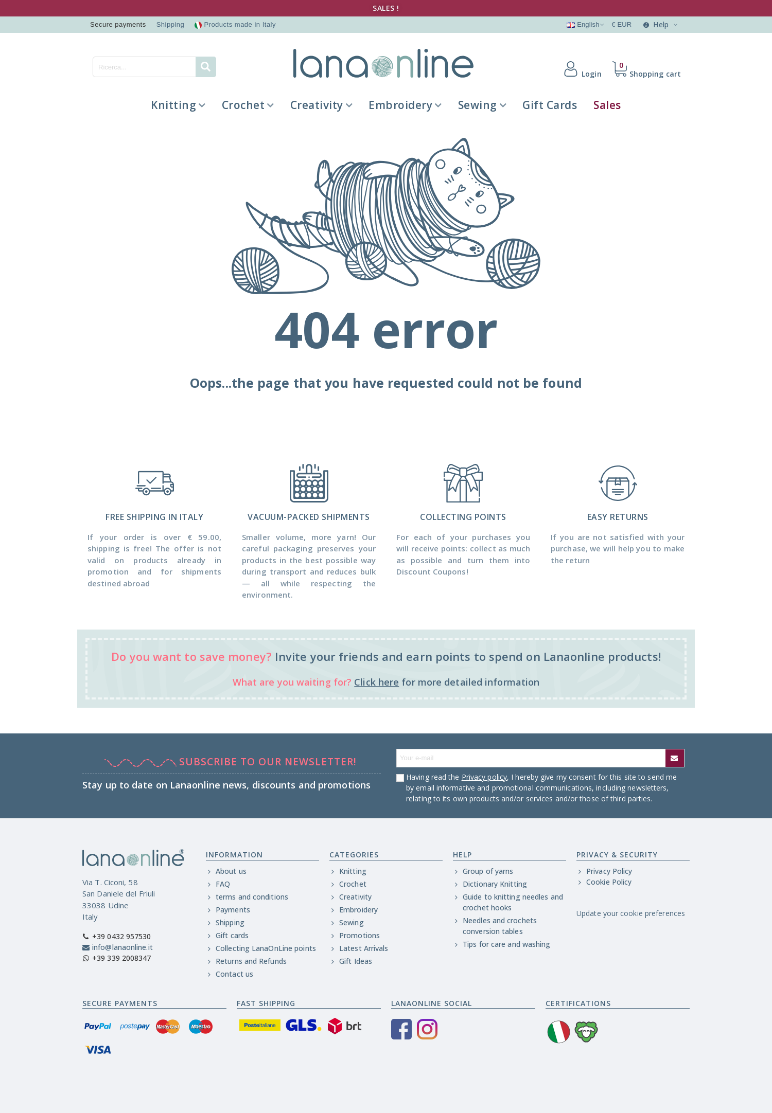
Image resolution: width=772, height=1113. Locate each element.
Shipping (170, 24)
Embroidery (400, 105)
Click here (376, 682)
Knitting (173, 105)
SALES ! (386, 8)
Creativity (316, 105)
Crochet (243, 105)
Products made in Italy (235, 24)
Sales (607, 105)
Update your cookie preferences (630, 913)
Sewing (477, 105)
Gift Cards (549, 105)
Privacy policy (484, 777)
